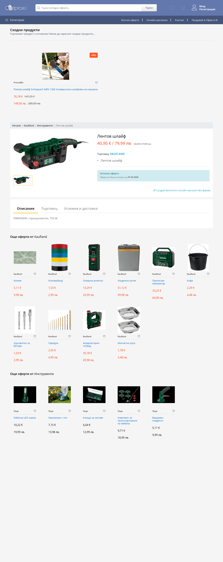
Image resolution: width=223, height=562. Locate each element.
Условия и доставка (81, 208)
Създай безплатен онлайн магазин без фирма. (182, 190)
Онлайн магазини (157, 20)
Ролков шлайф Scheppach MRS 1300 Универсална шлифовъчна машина (56, 89)
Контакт (179, 20)
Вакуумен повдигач (157, 419)
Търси (149, 7)
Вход (202, 6)
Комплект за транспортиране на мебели (127, 420)
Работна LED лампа (25, 417)
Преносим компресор (158, 282)
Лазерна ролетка (93, 280)
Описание (25, 208)
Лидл (16, 411)
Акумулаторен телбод (91, 345)
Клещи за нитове (93, 417)
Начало (16, 125)
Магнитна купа (126, 343)
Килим (17, 280)
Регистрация (207, 9)
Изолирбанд (55, 280)
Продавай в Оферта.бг (205, 20)
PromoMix (18, 82)
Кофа (190, 280)
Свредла (53, 343)
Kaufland (29, 125)
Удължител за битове (22, 345)
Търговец (49, 208)
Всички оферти (130, 20)
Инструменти (45, 125)
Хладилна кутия (127, 280)
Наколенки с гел (57, 417)
